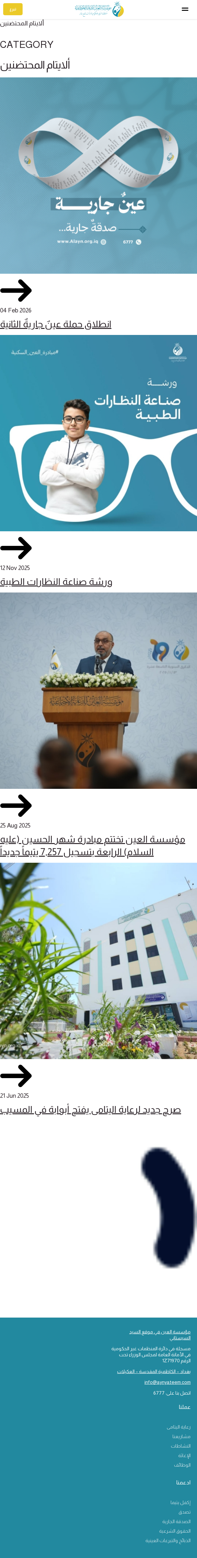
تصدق (185, 1512)
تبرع (13, 9)
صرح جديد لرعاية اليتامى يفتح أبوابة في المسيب (90, 1109)
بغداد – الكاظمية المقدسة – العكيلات (154, 1371)
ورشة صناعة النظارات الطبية (56, 581)
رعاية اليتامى (179, 1427)
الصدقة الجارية (176, 1521)
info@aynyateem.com (167, 1382)
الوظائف (182, 1465)
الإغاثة (184, 1455)
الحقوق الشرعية (175, 1531)
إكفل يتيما (181, 1502)
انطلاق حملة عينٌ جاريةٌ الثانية (55, 324)
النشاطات (181, 1446)
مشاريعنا (181, 1436)
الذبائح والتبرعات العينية (168, 1540)
